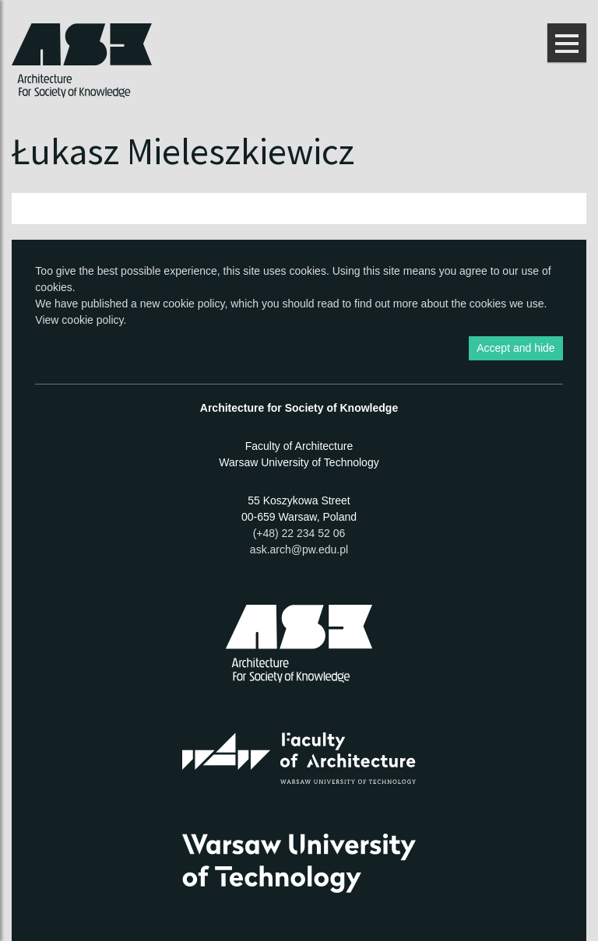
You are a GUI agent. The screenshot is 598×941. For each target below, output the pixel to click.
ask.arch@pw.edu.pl (299, 549)
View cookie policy (79, 320)
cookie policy (193, 303)
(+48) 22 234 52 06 (299, 533)
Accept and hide (515, 348)
